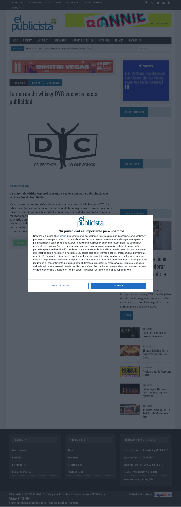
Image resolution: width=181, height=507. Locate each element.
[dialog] (90, 253)
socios (63, 236)
